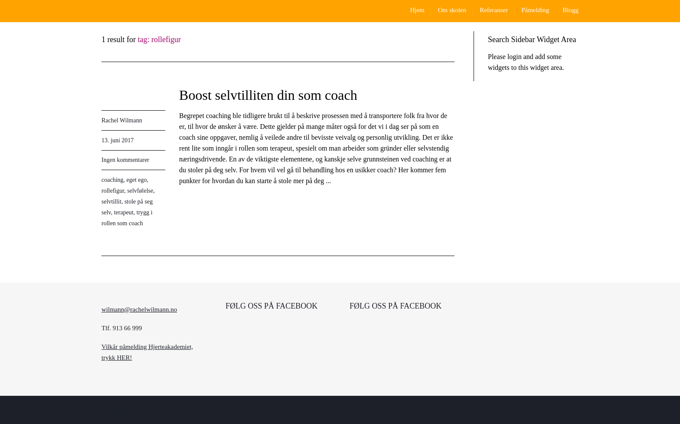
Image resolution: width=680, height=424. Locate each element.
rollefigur (112, 190)
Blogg (570, 10)
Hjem (417, 10)
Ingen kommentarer (125, 160)
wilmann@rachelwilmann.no (139, 309)
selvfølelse (140, 190)
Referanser (494, 10)
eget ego (137, 180)
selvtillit (111, 201)
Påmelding (535, 10)
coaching (112, 180)
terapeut (124, 212)
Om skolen (452, 10)
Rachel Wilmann (121, 120)
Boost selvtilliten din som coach (268, 95)
